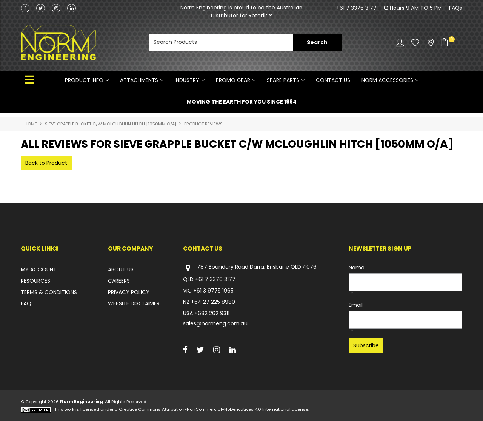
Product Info (84, 80)
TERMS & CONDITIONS (49, 292)
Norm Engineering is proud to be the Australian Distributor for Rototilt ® (241, 11)
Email (356, 305)
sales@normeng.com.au (215, 323)
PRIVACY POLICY (128, 292)
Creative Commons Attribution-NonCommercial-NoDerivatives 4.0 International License (213, 410)
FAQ (26, 303)
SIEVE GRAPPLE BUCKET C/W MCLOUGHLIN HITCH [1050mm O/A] (110, 124)
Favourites (415, 42)
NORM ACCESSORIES (387, 80)
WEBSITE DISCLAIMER (134, 303)
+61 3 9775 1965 (213, 290)
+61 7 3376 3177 (356, 8)
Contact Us (333, 80)
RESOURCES (35, 281)
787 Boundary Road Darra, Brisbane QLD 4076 (250, 268)
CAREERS (119, 281)
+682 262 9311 (211, 313)
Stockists (431, 42)
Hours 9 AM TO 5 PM (416, 8)
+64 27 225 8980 (213, 302)
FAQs (455, 8)
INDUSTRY (187, 80)
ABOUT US (121, 269)
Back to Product (46, 163)
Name (357, 267)
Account (400, 42)
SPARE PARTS (283, 80)
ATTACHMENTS (139, 80)
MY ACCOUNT (39, 269)
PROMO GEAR (233, 80)
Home (31, 124)
